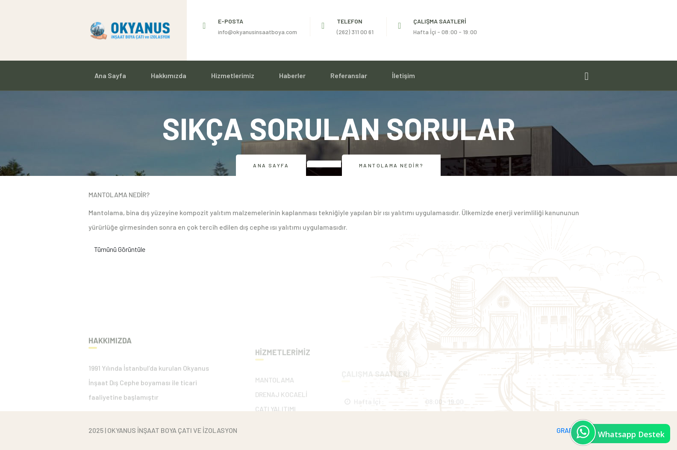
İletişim (403, 75)
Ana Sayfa (110, 75)
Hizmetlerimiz (232, 75)
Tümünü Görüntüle (119, 249)
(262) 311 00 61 (355, 31)
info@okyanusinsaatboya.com (257, 31)
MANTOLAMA (274, 398)
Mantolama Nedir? (391, 165)
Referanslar (348, 75)
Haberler (292, 75)
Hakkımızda (168, 75)
